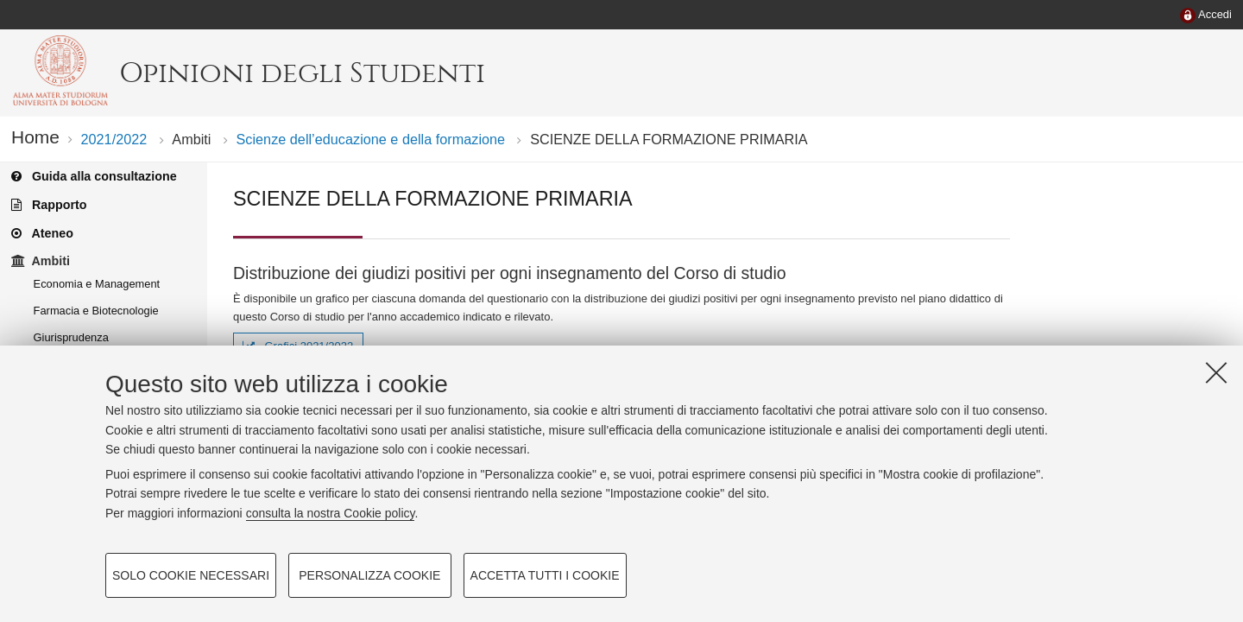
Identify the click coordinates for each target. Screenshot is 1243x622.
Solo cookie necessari (190, 575)
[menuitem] (1206, 15)
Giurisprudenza (71, 337)
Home (35, 137)
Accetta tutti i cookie (545, 575)
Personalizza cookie (369, 575)
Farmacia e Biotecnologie (96, 310)
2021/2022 (113, 139)
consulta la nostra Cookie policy (330, 513)
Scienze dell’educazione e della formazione (371, 139)
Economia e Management (97, 283)
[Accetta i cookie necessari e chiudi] (1216, 372)
